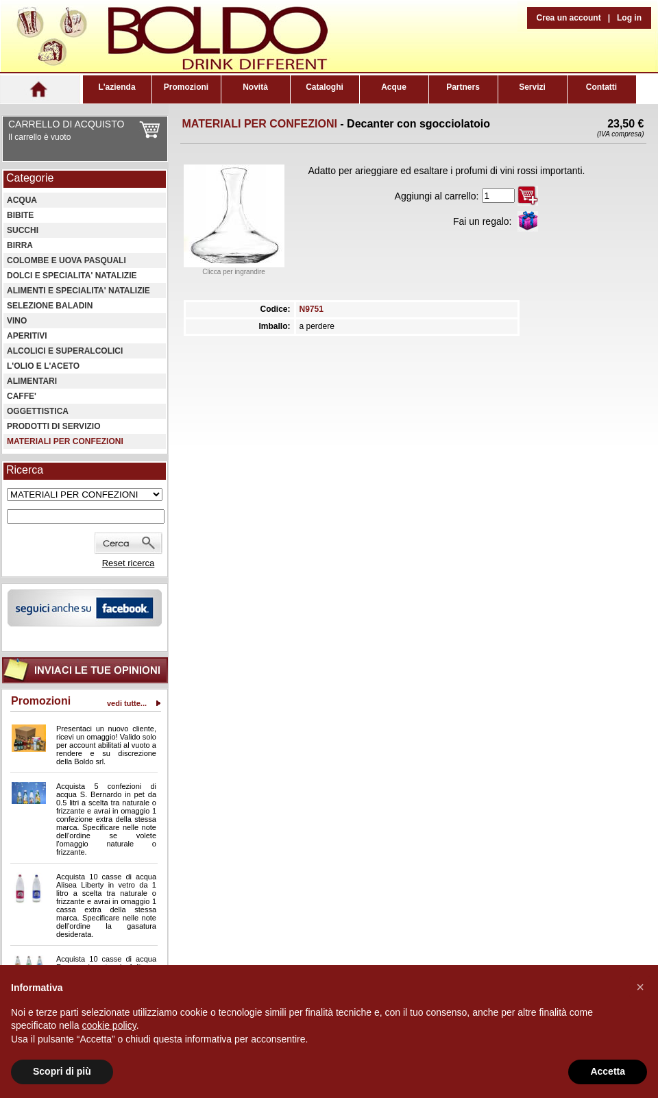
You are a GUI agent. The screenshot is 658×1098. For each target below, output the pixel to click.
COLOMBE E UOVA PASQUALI (66, 260)
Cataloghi (324, 87)
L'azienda (116, 87)
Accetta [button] (607, 1071)
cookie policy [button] (109, 1025)
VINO (17, 321)
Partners (463, 87)
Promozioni (186, 87)
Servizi (532, 87)
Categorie (29, 178)
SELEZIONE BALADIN (50, 305)
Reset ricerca (128, 563)
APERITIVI (27, 336)
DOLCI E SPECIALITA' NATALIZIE (72, 275)
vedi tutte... (127, 703)
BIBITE (20, 215)
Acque (393, 87)
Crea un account (569, 18)
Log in (629, 18)
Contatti (601, 87)
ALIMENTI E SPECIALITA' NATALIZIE (78, 290)
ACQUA (22, 200)
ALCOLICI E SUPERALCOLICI (65, 351)
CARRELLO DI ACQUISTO (66, 124)
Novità (255, 87)
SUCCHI (22, 230)
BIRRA (20, 245)
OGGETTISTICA (38, 411)
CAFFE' (21, 396)
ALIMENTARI (32, 381)
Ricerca (24, 470)
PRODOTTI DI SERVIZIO (53, 426)
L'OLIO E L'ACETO (43, 366)
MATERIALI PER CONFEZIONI (65, 441)
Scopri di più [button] (62, 1071)
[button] (640, 987)
